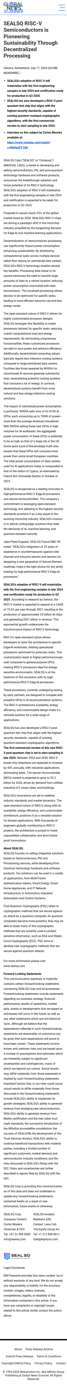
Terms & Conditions (49, 1356)
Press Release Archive (39, 1349)
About (18, 1349)
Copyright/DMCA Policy (16, 1363)
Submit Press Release (19, 1356)
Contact (61, 1363)
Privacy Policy (43, 1363)
